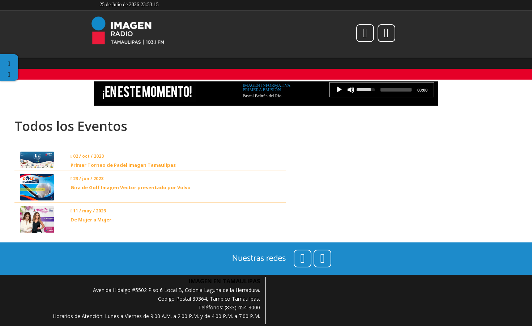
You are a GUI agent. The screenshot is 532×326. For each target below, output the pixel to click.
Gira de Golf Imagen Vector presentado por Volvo (131, 187)
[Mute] (350, 89)
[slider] (396, 90)
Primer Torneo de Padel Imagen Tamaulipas (123, 165)
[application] (381, 89)
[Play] (339, 89)
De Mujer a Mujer (91, 219)
